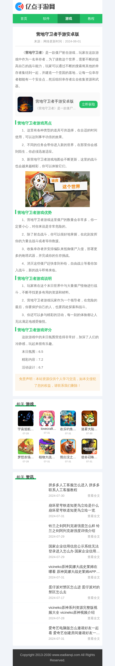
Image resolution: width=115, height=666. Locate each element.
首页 (24, 18)
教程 (91, 18)
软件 (46, 18)
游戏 (68, 18)
